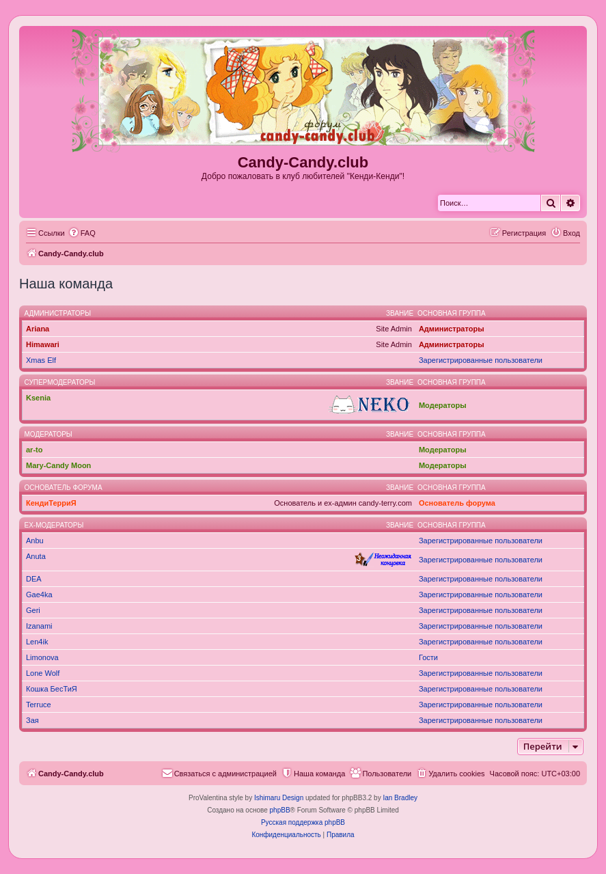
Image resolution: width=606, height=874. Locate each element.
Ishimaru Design (278, 798)
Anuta (36, 556)
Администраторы (58, 313)
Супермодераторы (60, 382)
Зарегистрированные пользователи (480, 360)
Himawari (42, 344)
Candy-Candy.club (303, 162)
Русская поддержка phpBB (303, 822)
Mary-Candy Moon (58, 465)
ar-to (34, 450)
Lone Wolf (42, 673)
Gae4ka (39, 594)
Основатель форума (63, 487)
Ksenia (38, 398)
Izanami (39, 626)
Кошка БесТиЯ (51, 689)
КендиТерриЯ (51, 503)
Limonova (42, 657)
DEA (34, 579)
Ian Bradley (400, 798)
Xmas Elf (41, 360)
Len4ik (37, 642)
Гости (428, 657)
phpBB (280, 810)
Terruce (38, 704)
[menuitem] (82, 233)
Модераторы (443, 405)
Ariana (37, 329)
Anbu (35, 540)
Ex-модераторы (54, 525)
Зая (32, 720)
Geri (33, 610)
